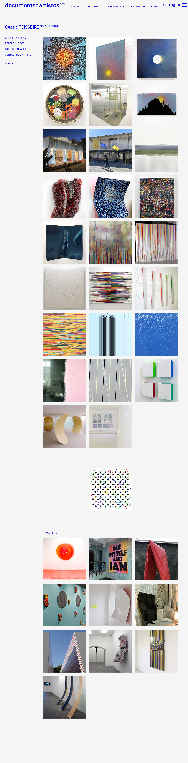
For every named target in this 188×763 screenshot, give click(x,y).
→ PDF (9, 63)
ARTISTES (92, 6)
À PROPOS (76, 6)
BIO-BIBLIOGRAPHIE (16, 49)
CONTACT (156, 6)
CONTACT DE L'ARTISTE (18, 54)
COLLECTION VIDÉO (115, 6)
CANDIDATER (138, 6)
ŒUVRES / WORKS (15, 37)
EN (178, 5)
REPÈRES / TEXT (14, 43)
